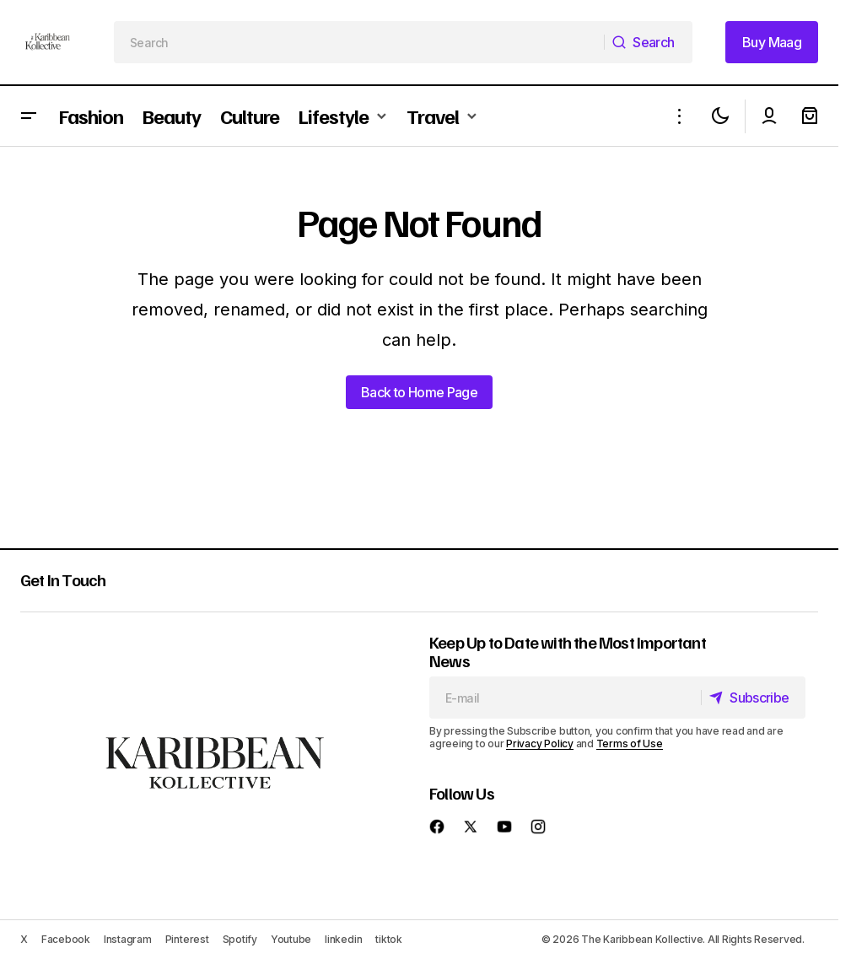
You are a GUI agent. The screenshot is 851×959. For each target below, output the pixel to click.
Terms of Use (629, 743)
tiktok (388, 939)
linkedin (343, 939)
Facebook (65, 939)
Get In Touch (62, 579)
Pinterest (187, 939)
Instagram (128, 939)
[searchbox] (359, 42)
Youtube (291, 939)
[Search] (648, 42)
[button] (28, 116)
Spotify (240, 939)
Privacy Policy (540, 743)
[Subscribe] (752, 697)
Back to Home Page (419, 392)
